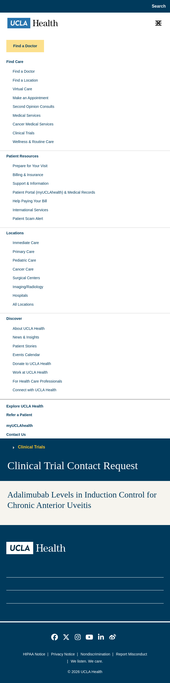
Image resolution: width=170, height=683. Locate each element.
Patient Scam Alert (28, 218)
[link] (54, 637)
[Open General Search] (157, 6)
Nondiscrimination (95, 654)
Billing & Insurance (28, 175)
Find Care (14, 62)
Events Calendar (26, 355)
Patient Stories (25, 346)
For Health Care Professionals (37, 381)
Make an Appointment (30, 98)
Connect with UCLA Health (34, 390)
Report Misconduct (131, 654)
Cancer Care (23, 269)
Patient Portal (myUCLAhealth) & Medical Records (54, 192)
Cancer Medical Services (33, 124)
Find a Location (25, 80)
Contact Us (16, 434)
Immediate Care (26, 243)
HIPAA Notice (34, 654)
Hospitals (20, 295)
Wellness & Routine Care (33, 142)
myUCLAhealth (19, 425)
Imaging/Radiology (28, 287)
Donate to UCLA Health (32, 364)
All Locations (23, 304)
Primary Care (23, 252)
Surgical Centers (26, 278)
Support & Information (30, 183)
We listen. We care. (87, 661)
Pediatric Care (24, 260)
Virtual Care (22, 89)
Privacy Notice (63, 654)
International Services (30, 210)
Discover (14, 318)
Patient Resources (22, 156)
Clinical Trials (23, 133)
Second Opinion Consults (33, 106)
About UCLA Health (29, 328)
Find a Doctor (24, 71)
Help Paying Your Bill (30, 201)
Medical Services (27, 115)
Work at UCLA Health (30, 372)
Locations (15, 233)
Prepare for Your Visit (30, 166)
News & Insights (26, 337)
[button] (85, 406)
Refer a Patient (19, 415)
